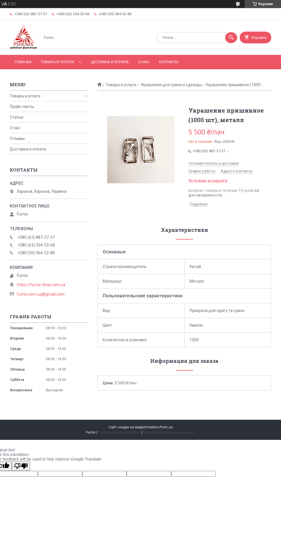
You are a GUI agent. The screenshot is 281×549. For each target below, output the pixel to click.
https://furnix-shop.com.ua (41, 284)
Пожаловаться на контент (119, 432)
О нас (143, 62)
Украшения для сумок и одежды (171, 84)
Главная (23, 62)
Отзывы (17, 138)
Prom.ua (166, 427)
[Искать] (231, 37)
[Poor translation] (21, 466)
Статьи (16, 117)
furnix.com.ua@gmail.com (41, 294)
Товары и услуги (57, 62)
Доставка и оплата (110, 62)
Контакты (168, 62)
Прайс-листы (22, 106)
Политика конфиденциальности (169, 432)
